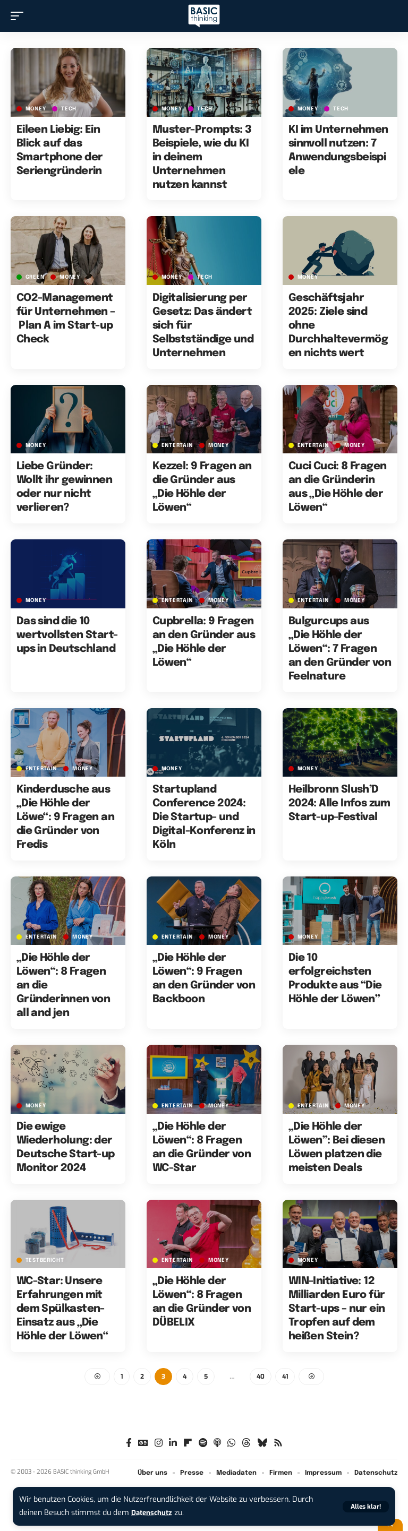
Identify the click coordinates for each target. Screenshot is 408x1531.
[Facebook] (128, 1444)
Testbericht (45, 1260)
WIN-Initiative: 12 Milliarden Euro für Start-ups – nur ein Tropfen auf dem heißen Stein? (336, 1309)
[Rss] (278, 1444)
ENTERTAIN (177, 445)
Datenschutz (154, 1513)
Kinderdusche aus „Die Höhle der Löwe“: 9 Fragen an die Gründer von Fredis (65, 817)
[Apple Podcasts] (217, 1444)
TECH (68, 108)
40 (261, 1377)
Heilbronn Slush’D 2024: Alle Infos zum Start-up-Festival (339, 803)
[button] (366, 1506)
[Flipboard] (188, 1444)
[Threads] (246, 1444)
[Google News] (143, 1444)
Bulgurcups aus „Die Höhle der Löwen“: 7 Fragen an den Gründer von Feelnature (339, 649)
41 (285, 1377)
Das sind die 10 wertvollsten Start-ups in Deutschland (67, 635)
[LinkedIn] (173, 1444)
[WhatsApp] (231, 1444)
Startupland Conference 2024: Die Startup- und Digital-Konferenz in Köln (204, 817)
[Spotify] (203, 1444)
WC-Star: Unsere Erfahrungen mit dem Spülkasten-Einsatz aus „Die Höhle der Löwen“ (62, 1309)
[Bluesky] (262, 1444)
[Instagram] (158, 1444)
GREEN (35, 277)
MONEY (36, 108)
